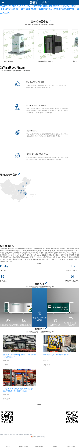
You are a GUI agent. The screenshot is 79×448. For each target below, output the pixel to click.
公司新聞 (5, 365)
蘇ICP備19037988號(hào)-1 (39, 437)
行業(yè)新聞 (46, 365)
